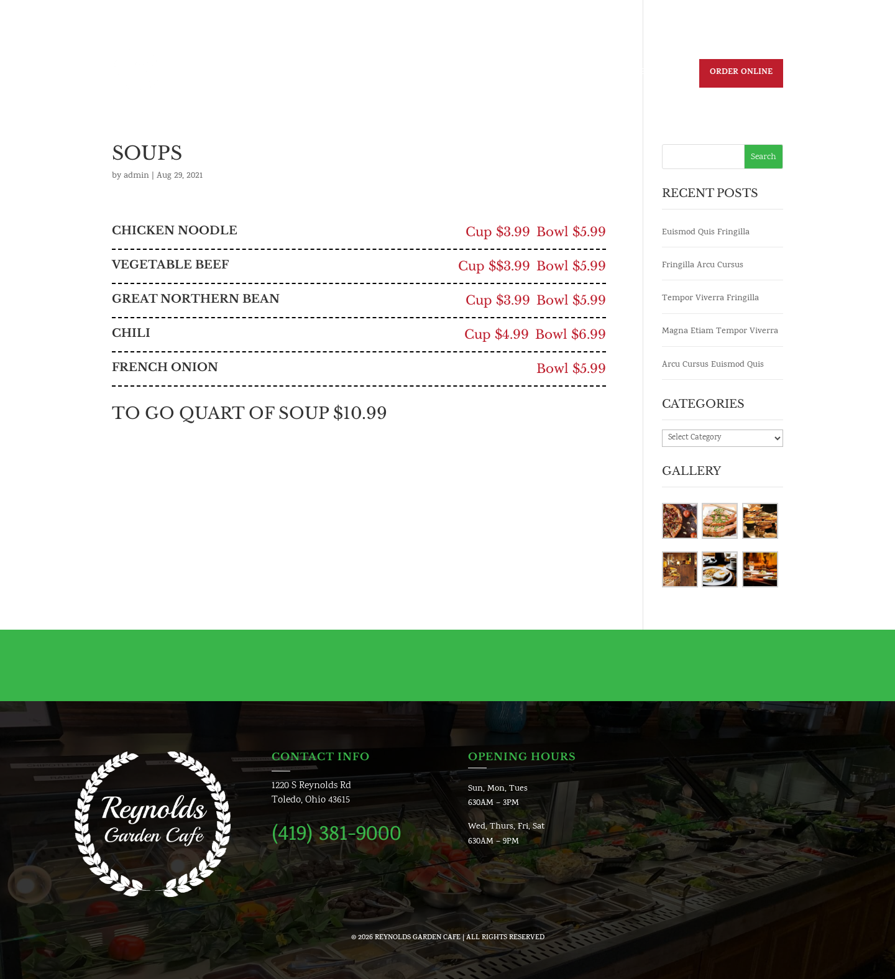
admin (136, 176)
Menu (448, 74)
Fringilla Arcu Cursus (702, 265)
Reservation (654, 74)
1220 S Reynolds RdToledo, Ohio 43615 (311, 793)
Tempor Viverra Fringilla (710, 298)
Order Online (741, 72)
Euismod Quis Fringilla (706, 232)
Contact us (583, 74)
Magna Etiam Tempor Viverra (720, 331)
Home (325, 74)
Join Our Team (508, 74)
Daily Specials (387, 74)
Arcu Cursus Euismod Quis (713, 365)
